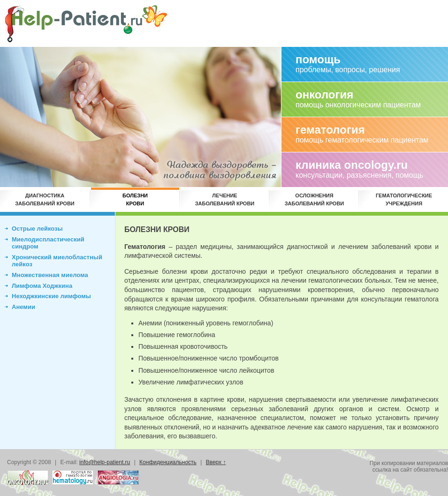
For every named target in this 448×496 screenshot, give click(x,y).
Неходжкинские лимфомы (51, 296)
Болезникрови (135, 199)
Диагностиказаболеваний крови (45, 199)
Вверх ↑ (216, 462)
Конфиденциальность (168, 462)
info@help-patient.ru (104, 462)
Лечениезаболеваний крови (225, 199)
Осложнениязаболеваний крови (314, 199)
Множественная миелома (50, 274)
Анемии (23, 306)
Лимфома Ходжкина (42, 285)
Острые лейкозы (37, 228)
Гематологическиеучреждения (404, 199)
